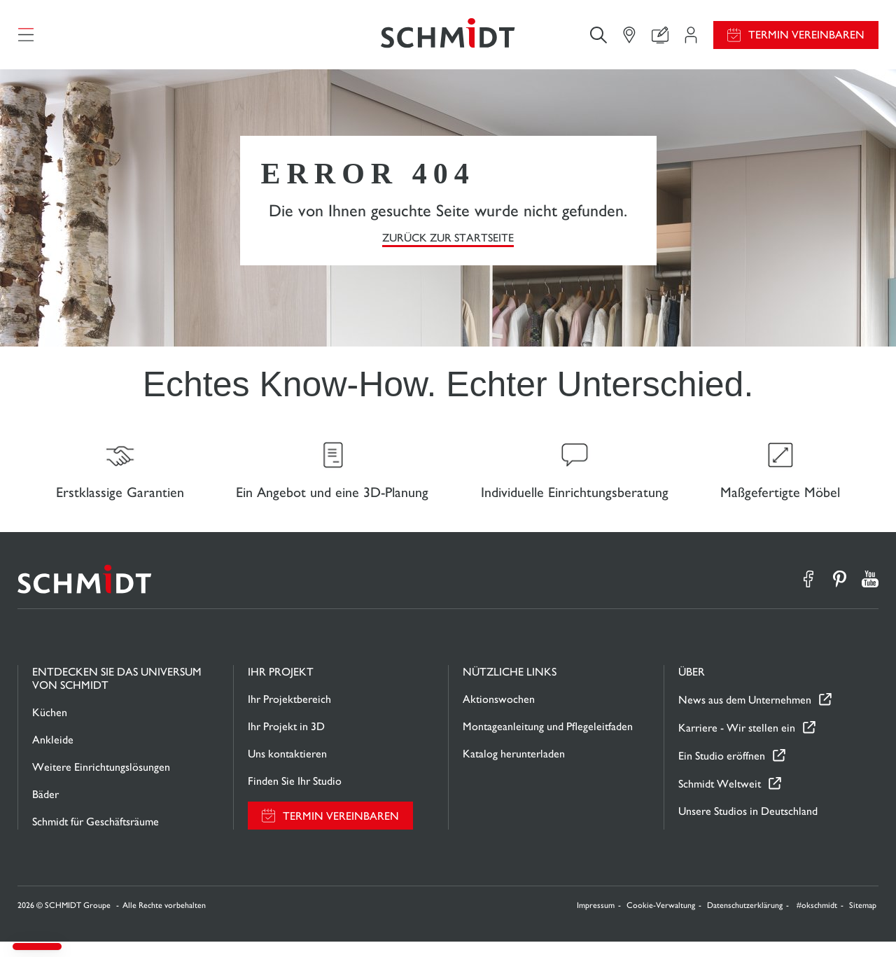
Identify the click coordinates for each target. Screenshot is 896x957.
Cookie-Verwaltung (660, 920)
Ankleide (53, 755)
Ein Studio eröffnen (721, 771)
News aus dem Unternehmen (744, 715)
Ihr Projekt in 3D (286, 741)
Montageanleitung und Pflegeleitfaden (548, 741)
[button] (37, 946)
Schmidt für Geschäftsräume (95, 837)
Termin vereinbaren (806, 39)
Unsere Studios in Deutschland (748, 826)
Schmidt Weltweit (719, 799)
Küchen (49, 727)
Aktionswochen (499, 714)
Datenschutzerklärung (745, 920)
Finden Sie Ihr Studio (295, 796)
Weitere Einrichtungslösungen (101, 782)
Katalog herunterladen (514, 769)
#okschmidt (817, 920)
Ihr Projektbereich (289, 714)
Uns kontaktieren (287, 769)
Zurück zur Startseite (448, 245)
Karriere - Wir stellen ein (736, 743)
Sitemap (862, 920)
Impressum (596, 920)
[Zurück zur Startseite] (448, 39)
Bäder (45, 809)
